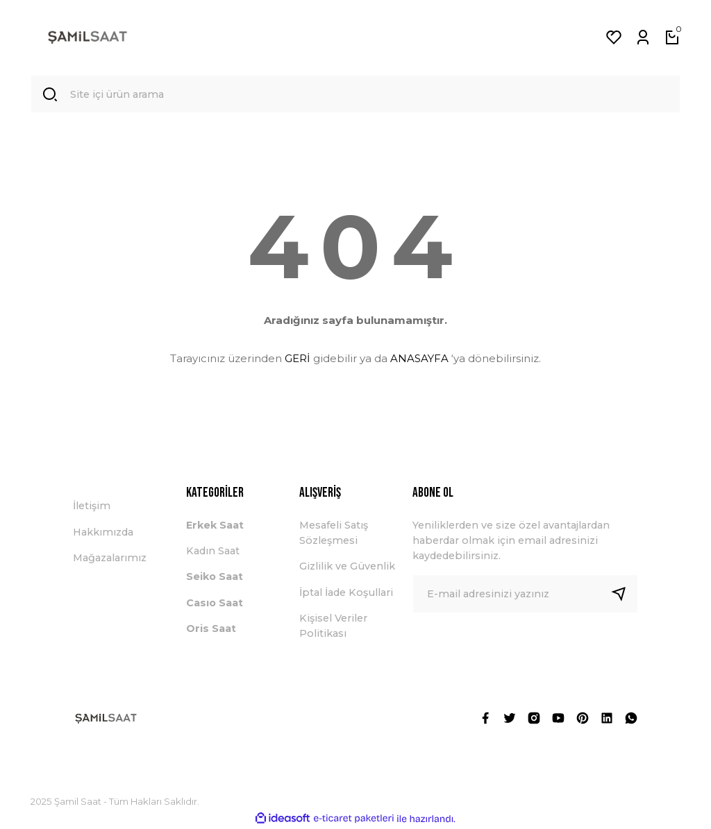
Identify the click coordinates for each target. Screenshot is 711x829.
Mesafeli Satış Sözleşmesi (333, 533)
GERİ (297, 358)
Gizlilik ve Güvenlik (347, 567)
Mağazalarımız (110, 558)
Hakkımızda (103, 532)
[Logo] (87, 37)
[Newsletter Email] (525, 593)
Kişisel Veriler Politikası (333, 626)
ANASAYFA (419, 358)
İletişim (91, 506)
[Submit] (624, 593)
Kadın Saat (213, 551)
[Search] (355, 94)
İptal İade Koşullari (346, 592)
